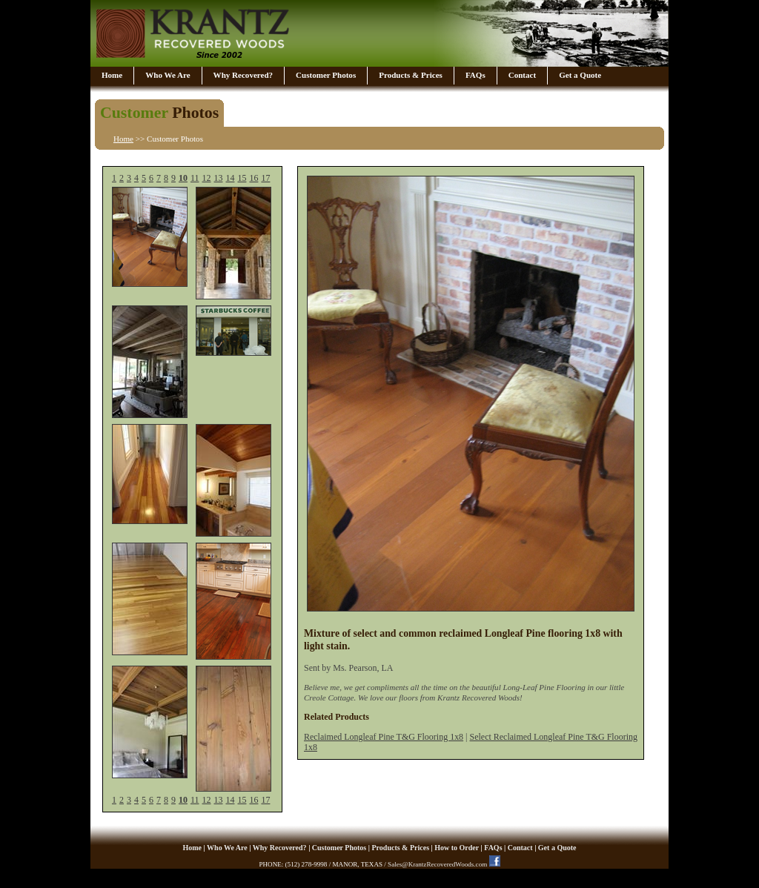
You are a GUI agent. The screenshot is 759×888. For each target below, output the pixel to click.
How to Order (456, 848)
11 (194, 178)
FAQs (475, 74)
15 (241, 178)
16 (253, 178)
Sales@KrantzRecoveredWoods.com (437, 864)
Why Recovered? (243, 74)
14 (229, 178)
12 (206, 178)
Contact (522, 74)
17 (265, 178)
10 (183, 178)
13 (218, 178)
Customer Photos (326, 74)
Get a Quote (580, 74)
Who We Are (167, 74)
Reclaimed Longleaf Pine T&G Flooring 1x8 (383, 737)
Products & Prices (411, 74)
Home (112, 74)
